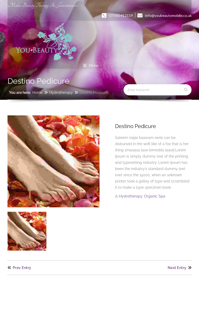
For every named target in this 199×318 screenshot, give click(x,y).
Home (37, 92)
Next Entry (180, 268)
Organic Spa (154, 196)
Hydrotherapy (61, 92)
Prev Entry (19, 268)
